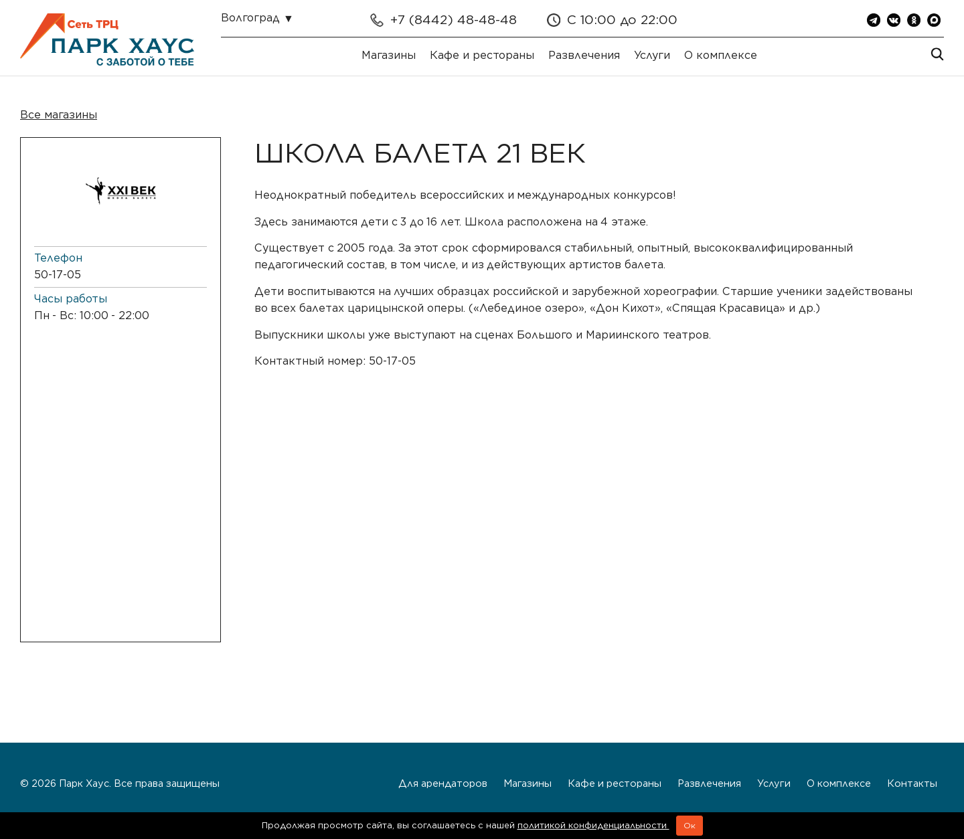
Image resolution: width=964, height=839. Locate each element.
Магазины (389, 55)
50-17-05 (57, 274)
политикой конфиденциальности (593, 825)
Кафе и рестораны (482, 55)
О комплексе (720, 55)
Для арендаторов (442, 783)
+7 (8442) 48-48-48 (453, 19)
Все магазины (58, 114)
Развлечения (584, 55)
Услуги (652, 55)
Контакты (912, 783)
